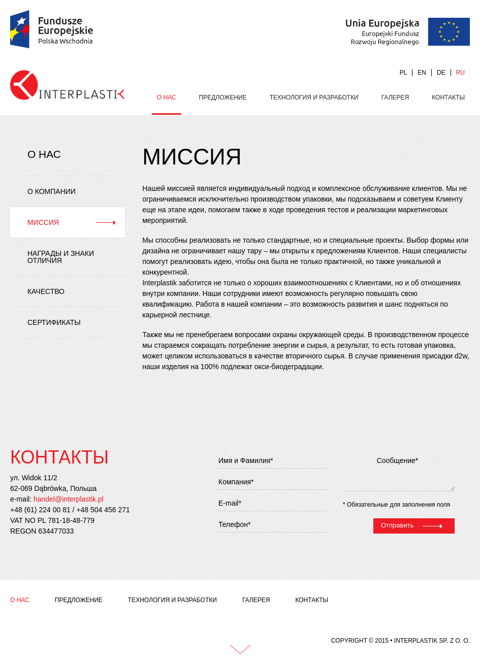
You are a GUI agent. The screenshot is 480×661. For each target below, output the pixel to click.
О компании (51, 191)
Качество (46, 291)
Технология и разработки (314, 97)
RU (460, 72)
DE (441, 72)
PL (403, 72)
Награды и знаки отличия (60, 257)
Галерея (395, 97)
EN (422, 72)
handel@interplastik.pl (69, 499)
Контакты (448, 97)
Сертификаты (54, 322)
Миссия (43, 222)
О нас (166, 97)
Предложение (223, 97)
